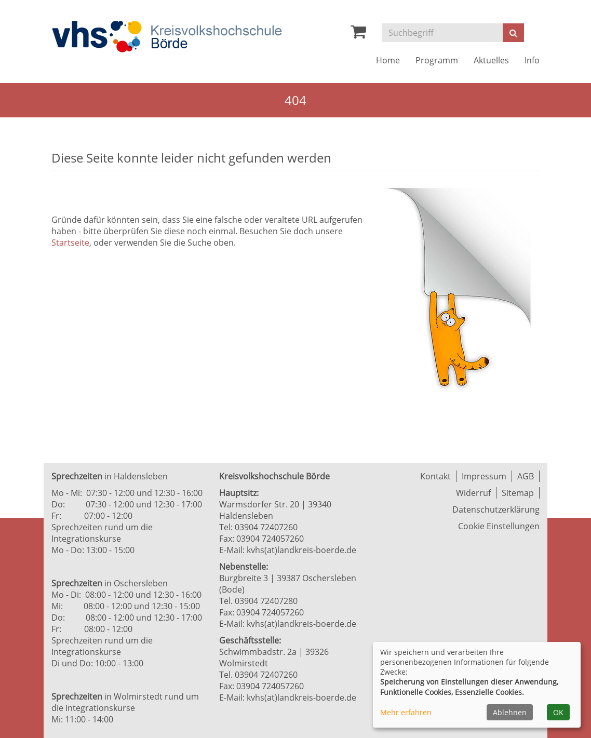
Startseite (70, 242)
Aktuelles (491, 60)
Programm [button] (436, 60)
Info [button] (532, 60)
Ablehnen (510, 712)
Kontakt (435, 476)
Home (388, 60)
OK (558, 712)
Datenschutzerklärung (496, 509)
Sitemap (518, 493)
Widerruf (473, 493)
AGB (525, 476)
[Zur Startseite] (166, 36)
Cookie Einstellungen (499, 526)
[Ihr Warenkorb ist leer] (358, 34)
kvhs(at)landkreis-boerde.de (301, 550)
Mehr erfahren (406, 712)
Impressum (484, 476)
